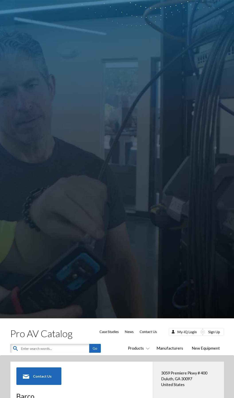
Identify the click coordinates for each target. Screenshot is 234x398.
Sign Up (214, 332)
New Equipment (206, 348)
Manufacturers (169, 348)
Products (138, 348)
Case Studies (109, 331)
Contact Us (148, 331)
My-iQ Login (187, 332)
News (129, 331)
